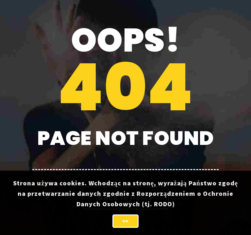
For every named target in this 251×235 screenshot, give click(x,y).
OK (125, 221)
